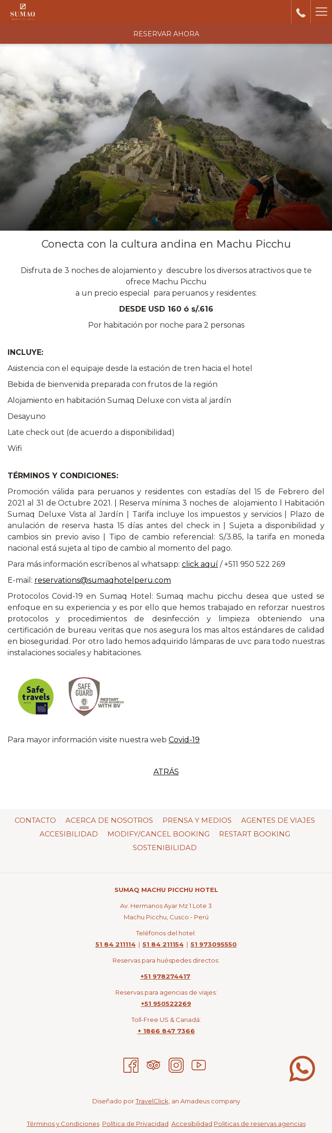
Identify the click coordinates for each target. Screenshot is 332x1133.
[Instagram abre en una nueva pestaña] (176, 1064)
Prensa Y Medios (197, 820)
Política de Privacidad (135, 1123)
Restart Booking (254, 833)
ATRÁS (166, 771)
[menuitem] (35, 820)
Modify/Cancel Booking (158, 833)
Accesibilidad (69, 833)
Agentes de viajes (278, 820)
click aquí (200, 564)
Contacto (35, 820)
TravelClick (152, 1101)
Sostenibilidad (165, 847)
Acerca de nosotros (109, 820)
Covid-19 (184, 739)
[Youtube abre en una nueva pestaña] (198, 1064)
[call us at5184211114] (301, 11)
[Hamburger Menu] (321, 12)
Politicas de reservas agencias (260, 1123)
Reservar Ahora (166, 34)
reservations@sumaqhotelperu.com (102, 580)
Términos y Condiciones (63, 1123)
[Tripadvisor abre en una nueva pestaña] (153, 1064)
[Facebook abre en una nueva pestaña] (130, 1064)
